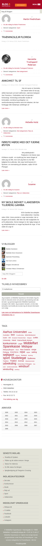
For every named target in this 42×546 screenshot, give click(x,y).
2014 (6, 422)
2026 (6, 412)
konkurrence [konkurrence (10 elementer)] (10, 343)
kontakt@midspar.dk (18, 532)
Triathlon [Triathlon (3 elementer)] (6, 361)
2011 (35, 422)
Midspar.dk (8, 507)
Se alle (4, 278)
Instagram (7, 520)
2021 (16, 415)
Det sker (7, 480)
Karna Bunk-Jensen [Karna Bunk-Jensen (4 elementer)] (24, 340)
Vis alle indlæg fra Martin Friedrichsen (14, 24)
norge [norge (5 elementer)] (33, 349)
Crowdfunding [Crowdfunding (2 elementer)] (20, 335)
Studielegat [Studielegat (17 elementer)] (18, 358)
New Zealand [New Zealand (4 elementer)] (25, 350)
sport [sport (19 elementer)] (6, 358)
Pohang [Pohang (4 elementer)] (6, 352)
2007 (35, 425)
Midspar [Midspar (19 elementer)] (26, 346)
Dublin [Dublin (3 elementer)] (5, 338)
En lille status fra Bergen (13, 467)
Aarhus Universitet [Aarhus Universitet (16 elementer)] (15, 332)
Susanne (32, 184)
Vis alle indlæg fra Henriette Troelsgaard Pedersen (18, 68)
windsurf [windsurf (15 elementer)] (24, 366)
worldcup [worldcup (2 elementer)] (17, 369)
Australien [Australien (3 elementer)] (6, 335)
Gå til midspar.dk (20, 5)
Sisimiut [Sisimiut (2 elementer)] (17, 355)
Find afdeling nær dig (10, 399)
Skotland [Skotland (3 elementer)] (24, 355)
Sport (18, 28)
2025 (16, 412)
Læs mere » (5, 108)
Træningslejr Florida (16, 37)
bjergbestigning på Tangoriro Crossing (18, 470)
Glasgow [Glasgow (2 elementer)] (29, 337)
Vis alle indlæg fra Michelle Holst (12, 127)
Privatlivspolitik (21, 544)
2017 (16, 419)
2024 (25, 412)
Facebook (7, 514)
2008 (25, 425)
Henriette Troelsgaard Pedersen (31, 62)
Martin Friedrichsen (31, 19)
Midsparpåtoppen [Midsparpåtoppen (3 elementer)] (8, 350)
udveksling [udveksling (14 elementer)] (9, 363)
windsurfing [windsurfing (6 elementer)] (8, 369)
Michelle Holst (31, 122)
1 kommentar (9, 31)
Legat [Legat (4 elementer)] (20, 344)
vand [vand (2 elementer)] (4, 366)
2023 (35, 412)
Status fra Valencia (11, 464)
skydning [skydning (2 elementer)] (30, 355)
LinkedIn (7, 517)
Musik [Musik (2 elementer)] (17, 349)
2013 (16, 422)
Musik (6, 487)
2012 (25, 422)
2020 (25, 415)
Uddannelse (6, 133)
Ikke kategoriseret (22, 71)
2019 (35, 415)
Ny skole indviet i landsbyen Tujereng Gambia (21, 203)
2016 (25, 419)
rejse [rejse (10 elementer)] (22, 352)
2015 (35, 419)
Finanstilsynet (28, 537)
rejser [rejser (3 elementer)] (28, 352)
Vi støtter (7, 510)
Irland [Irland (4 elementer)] (14, 340)
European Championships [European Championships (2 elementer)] (19, 337)
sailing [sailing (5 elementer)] (34, 352)
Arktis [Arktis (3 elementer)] (30, 332)
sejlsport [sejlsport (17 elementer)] (8, 354)
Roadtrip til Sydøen (11, 457)
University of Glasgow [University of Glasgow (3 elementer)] (25, 364)
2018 (6, 419)
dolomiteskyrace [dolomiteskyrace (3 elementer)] (30, 335)
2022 (6, 415)
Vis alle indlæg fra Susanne (11, 190)
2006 (6, 429)
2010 (6, 425)
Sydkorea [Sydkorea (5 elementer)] (31, 358)
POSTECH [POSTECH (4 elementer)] (14, 352)
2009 (16, 425)
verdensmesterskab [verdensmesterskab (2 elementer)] (12, 366)
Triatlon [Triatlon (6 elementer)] (13, 361)
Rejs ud (30, 131)
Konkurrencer (9, 484)
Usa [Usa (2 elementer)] (34, 364)
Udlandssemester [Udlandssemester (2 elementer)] (29, 361)
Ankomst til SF (11, 80)
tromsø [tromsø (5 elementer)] (21, 361)
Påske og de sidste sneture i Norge (17, 460)
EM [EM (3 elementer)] (10, 338)
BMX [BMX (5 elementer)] (13, 335)
